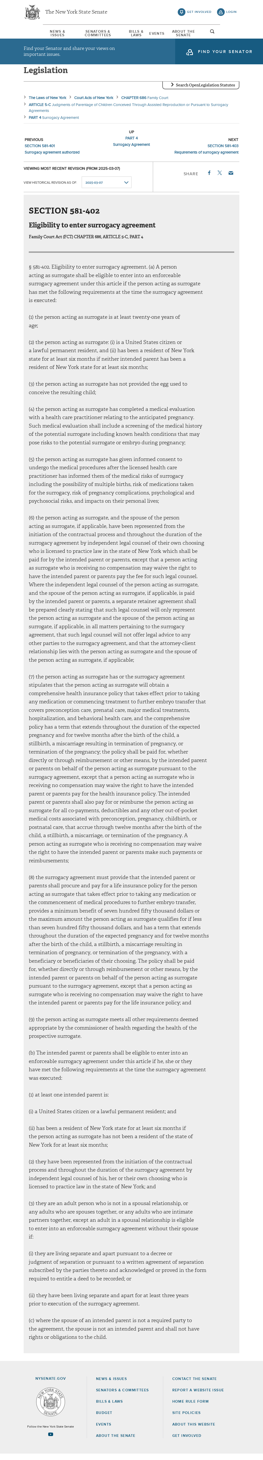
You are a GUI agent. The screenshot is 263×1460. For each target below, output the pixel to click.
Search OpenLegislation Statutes (205, 91)
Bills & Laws (135, 33)
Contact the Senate (194, 1385)
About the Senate (115, 1442)
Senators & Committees (88, 33)
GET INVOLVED (187, 1442)
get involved (199, 12)
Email (230, 179)
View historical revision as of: (50, 188)
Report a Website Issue (198, 1396)
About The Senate (198, 33)
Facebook (209, 179)
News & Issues (39, 33)
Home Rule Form (190, 1408)
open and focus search (232, 34)
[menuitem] (39, 33)
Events (163, 33)
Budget (104, 1419)
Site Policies (186, 1419)
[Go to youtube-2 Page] (50, 1440)
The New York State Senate (76, 12)
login (231, 12)
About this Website (193, 1430)
